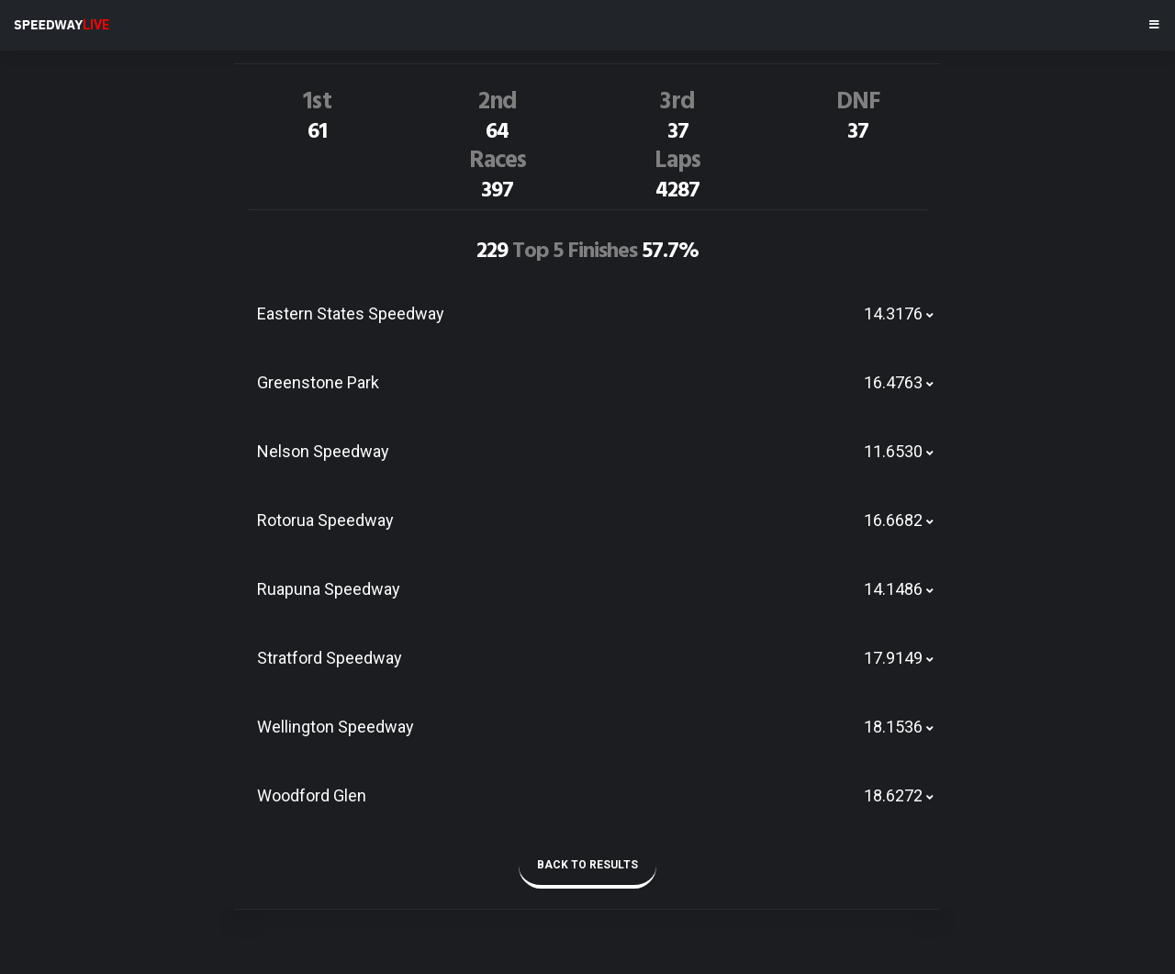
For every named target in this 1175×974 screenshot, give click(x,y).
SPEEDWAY (61, 25)
